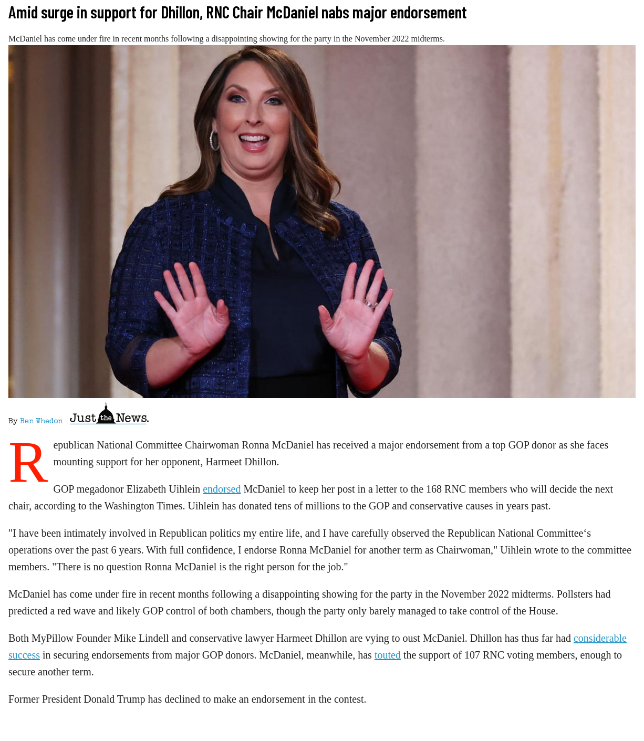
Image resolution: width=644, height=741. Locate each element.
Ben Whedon (41, 421)
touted (388, 655)
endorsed (222, 489)
